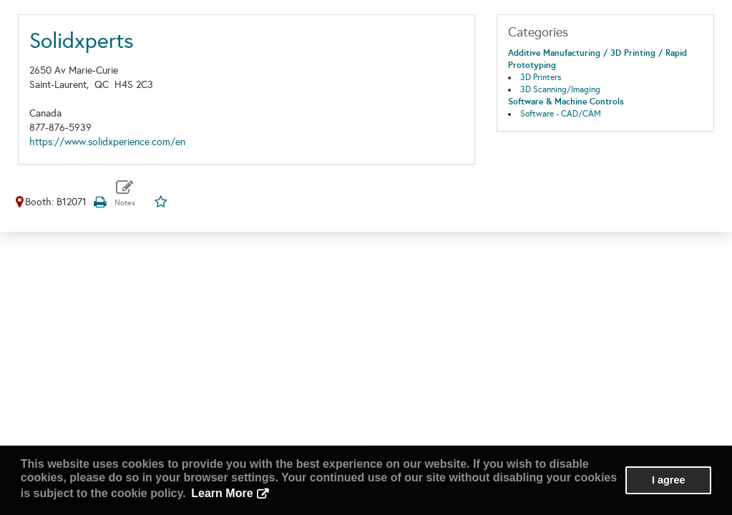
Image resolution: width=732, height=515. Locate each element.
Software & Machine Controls (566, 101)
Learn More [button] (222, 493)
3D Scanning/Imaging (560, 89)
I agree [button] (668, 480)
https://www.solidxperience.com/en (107, 142)
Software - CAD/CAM (560, 114)
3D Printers (540, 77)
